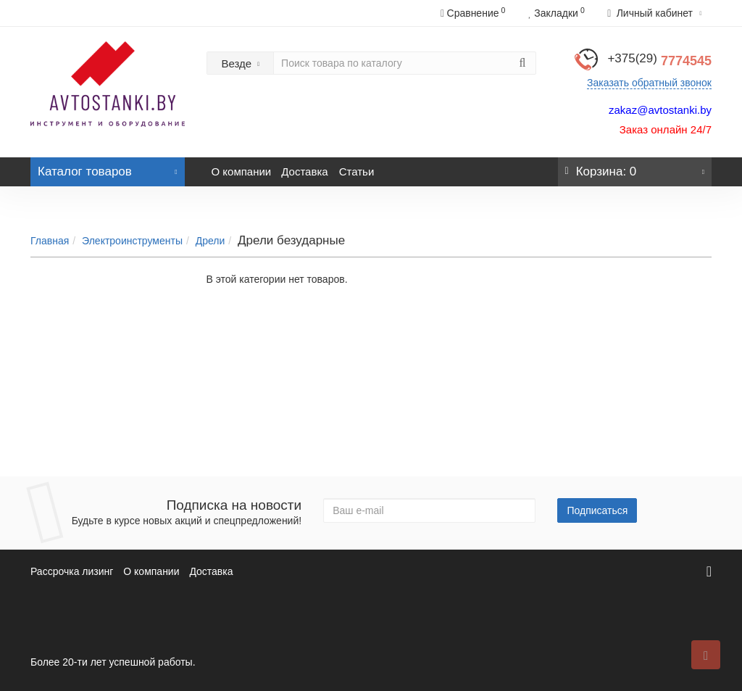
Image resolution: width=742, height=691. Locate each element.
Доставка (304, 171)
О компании (242, 171)
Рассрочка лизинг (71, 571)
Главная (49, 241)
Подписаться (597, 510)
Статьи (357, 171)
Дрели (210, 241)
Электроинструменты (132, 241)
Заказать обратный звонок (649, 82)
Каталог (108, 167)
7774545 (659, 61)
